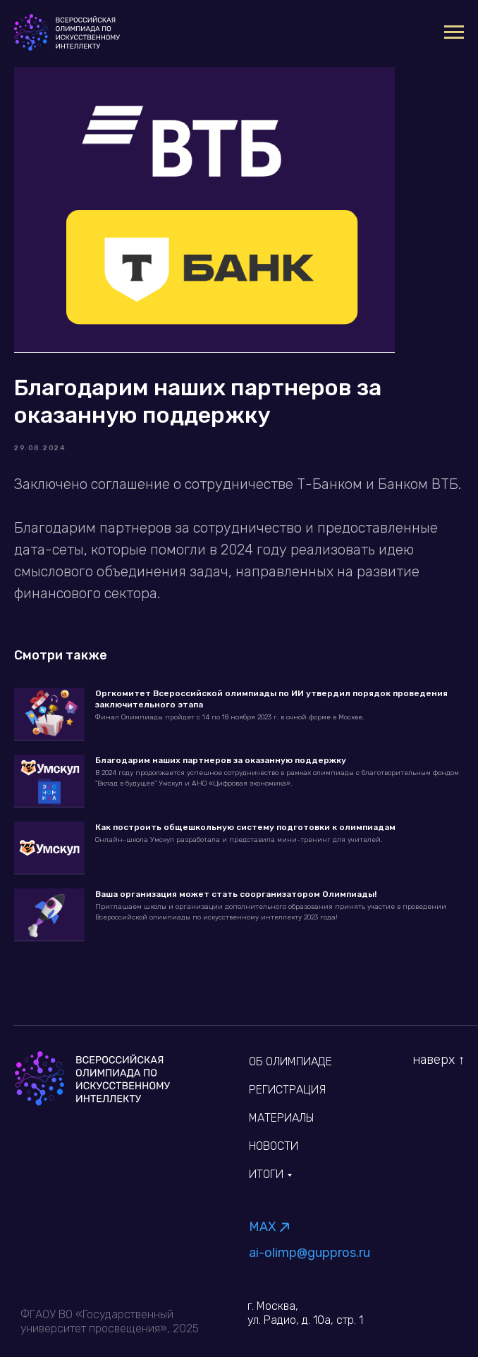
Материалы (281, 1117)
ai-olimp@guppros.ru (309, 1252)
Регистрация (287, 1089)
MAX (262, 1226)
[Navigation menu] (454, 32)
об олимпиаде (290, 1061)
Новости (273, 1146)
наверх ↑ (438, 1059)
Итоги (266, 1174)
